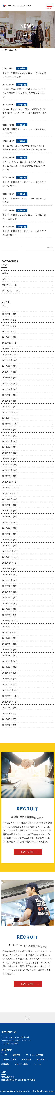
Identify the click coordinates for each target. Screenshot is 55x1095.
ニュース (37, 1064)
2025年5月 (9, 383)
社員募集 (5, 1064)
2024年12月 (10, 412)
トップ (4, 50)
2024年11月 (10, 418)
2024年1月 (9, 476)
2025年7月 (9, 371)
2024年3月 (9, 464)
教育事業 (16, 1055)
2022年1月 (9, 614)
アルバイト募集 (21, 1064)
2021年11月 (10, 626)
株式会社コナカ (8, 1077)
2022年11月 (10, 557)
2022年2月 (9, 609)
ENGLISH (26, 1059)
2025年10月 (10, 354)
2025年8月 (9, 366)
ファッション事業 (8, 1059)
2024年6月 (9, 447)
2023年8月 (9, 504)
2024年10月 (10, 423)
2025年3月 (9, 394)
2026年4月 (9, 319)
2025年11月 (10, 348)
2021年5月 (9, 661)
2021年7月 (9, 649)
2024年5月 (9, 452)
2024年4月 (9, 458)
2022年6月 (9, 585)
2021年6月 (9, 655)
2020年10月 (10, 701)
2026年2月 (9, 331)
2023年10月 (10, 493)
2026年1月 (9, 337)
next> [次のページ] (50, 248)
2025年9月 (9, 360)
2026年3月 (9, 325)
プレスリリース (9, 284)
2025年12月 (10, 342)
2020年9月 (9, 707)
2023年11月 (10, 487)
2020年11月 (10, 695)
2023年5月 (9, 522)
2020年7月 (9, 719)
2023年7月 (9, 510)
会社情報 (40, 1059)
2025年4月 (9, 389)
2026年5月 (9, 313)
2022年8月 (9, 574)
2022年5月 (9, 591)
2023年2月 (9, 539)
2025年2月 (9, 400)
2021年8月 (9, 643)
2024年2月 (9, 470)
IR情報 (5, 273)
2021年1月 (9, 684)
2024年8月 (9, 435)
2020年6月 (9, 724)
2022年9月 (9, 568)
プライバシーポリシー (12, 290)
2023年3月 (9, 533)
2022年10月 (10, 562)
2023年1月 (9, 545)
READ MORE (27, 857)
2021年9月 (9, 638)
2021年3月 (9, 672)
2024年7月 (9, 441)
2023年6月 (9, 516)
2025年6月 (9, 377)
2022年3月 (9, 603)
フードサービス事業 (34, 1055)
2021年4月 (9, 667)
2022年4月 (9, 597)
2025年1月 (9, 406)
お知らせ (6, 279)
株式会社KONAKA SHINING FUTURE (18, 1080)
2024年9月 (9, 429)
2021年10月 (10, 632)
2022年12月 (10, 551)
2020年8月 (9, 713)
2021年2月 (9, 678)
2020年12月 (10, 690)
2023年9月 (9, 499)
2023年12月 (10, 481)
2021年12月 (10, 620)
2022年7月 (9, 580)
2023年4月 (9, 528)
